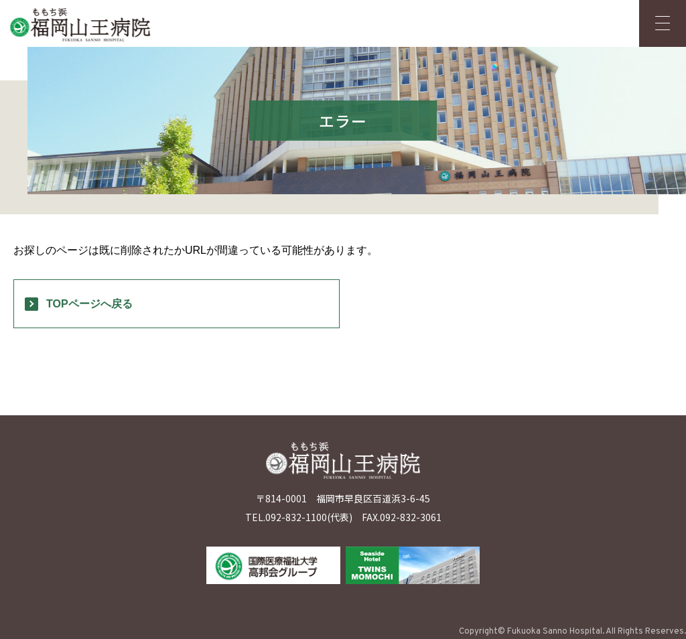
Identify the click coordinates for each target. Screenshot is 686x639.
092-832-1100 (296, 517)
